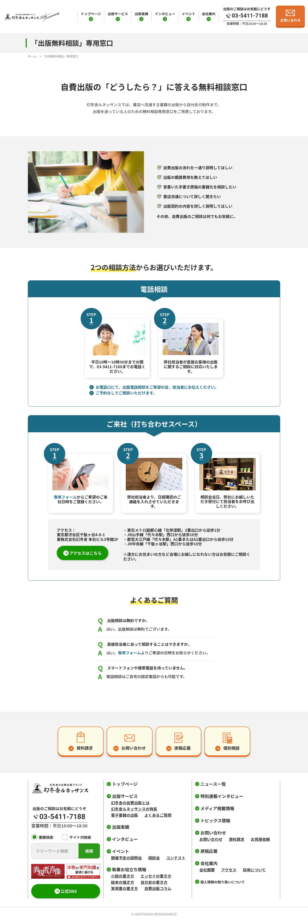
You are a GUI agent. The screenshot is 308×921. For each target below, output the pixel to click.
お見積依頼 (260, 839)
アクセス (228, 869)
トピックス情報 (215, 820)
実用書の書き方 (124, 888)
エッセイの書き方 (156, 876)
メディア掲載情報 (217, 808)
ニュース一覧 (213, 784)
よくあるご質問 (157, 815)
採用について (254, 869)
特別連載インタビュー (221, 796)
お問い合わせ (210, 839)
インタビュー (165, 13)
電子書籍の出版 (124, 815)
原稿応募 (209, 851)
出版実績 (141, 13)
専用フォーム (65, 497)
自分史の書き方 (154, 882)
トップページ (91, 13)
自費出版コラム (157, 888)
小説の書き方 (122, 876)
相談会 (154, 858)
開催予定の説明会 (126, 858)
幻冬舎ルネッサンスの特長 (134, 809)
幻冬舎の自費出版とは (130, 802)
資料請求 (236, 839)
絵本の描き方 (122, 882)
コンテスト (175, 858)
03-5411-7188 (109, 366)
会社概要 (207, 869)
